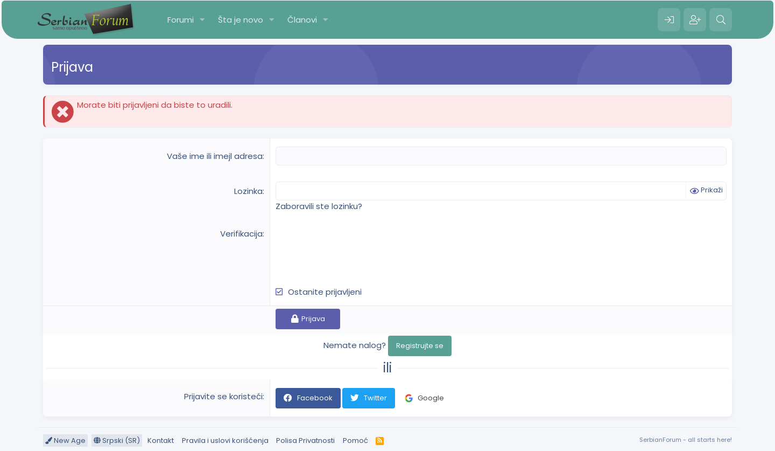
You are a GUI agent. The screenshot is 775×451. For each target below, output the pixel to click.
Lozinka (248, 191)
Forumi (180, 19)
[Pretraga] (720, 20)
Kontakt (160, 440)
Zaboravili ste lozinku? (319, 206)
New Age (65, 440)
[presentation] (357, 249)
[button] (202, 20)
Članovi (302, 19)
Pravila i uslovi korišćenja (225, 440)
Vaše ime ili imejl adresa (215, 156)
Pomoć (355, 440)
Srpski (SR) (117, 440)
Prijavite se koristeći (223, 396)
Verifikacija (241, 233)
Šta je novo (240, 19)
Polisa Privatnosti (305, 440)
